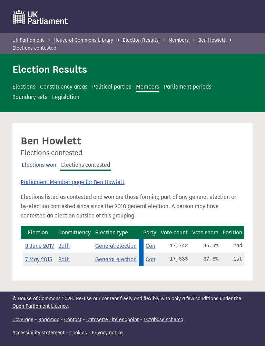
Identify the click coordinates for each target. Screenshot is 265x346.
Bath (64, 246)
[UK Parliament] (40, 17)
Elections (23, 86)
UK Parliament (28, 40)
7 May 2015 (38, 259)
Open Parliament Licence (40, 306)
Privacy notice (107, 333)
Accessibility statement (38, 333)
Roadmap (48, 320)
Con (150, 246)
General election (116, 246)
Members (179, 40)
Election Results (141, 40)
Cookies (78, 333)
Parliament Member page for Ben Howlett (73, 182)
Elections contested (85, 165)
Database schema (163, 320)
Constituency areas (63, 86)
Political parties (111, 86)
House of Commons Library (83, 40)
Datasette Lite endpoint (112, 320)
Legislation (65, 97)
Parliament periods (187, 86)
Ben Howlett (212, 40)
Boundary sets (29, 97)
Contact (72, 320)
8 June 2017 (39, 246)
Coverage (22, 320)
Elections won (39, 165)
